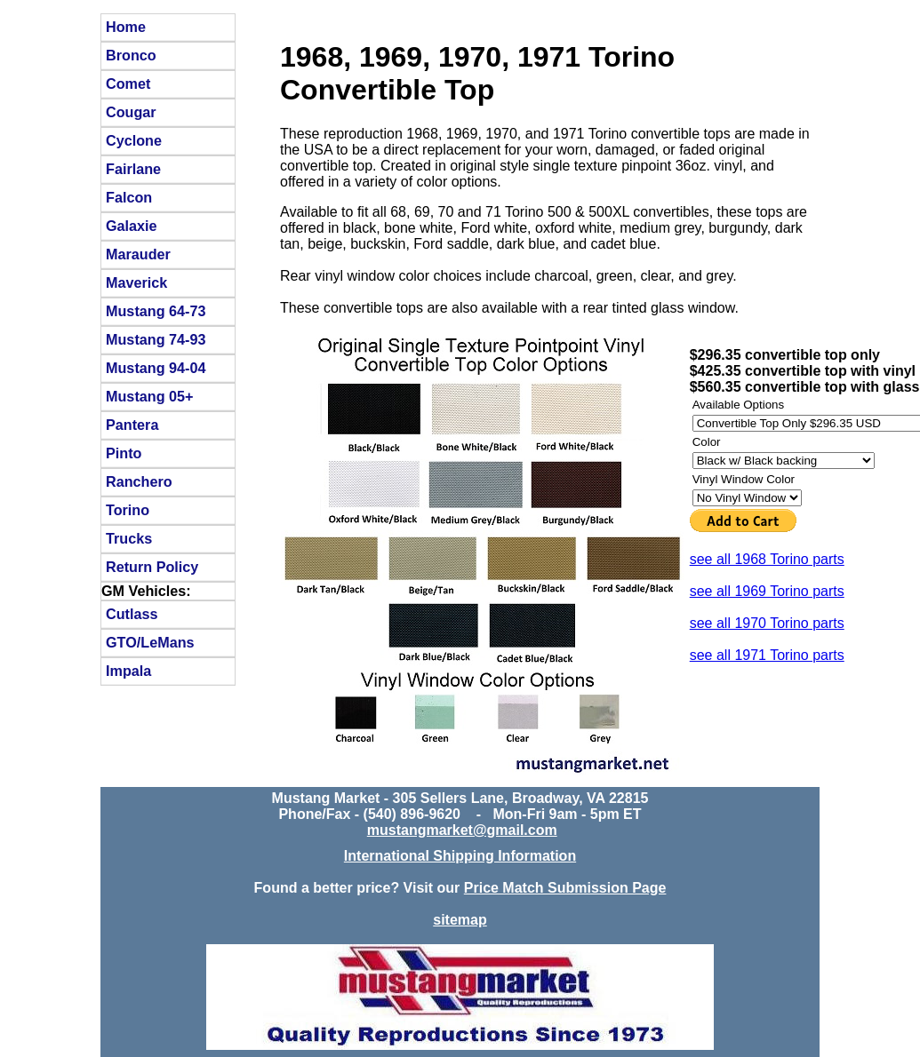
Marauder (138, 254)
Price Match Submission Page (565, 887)
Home (126, 27)
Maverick (136, 282)
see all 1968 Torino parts (767, 559)
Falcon (129, 197)
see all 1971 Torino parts (767, 655)
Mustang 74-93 (155, 339)
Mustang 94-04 (155, 368)
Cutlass (131, 614)
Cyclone (134, 140)
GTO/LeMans (150, 642)
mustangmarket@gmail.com (462, 830)
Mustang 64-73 (155, 311)
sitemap (459, 919)
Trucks (129, 538)
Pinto (123, 453)
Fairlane (133, 169)
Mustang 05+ (150, 396)
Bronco (131, 55)
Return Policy (152, 567)
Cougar (131, 112)
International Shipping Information (460, 855)
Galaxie (131, 226)
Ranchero (139, 481)
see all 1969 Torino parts (767, 591)
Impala (128, 671)
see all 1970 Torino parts (767, 623)
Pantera (132, 425)
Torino (127, 510)
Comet (128, 83)
